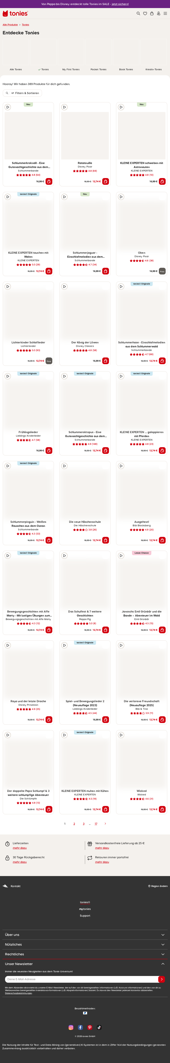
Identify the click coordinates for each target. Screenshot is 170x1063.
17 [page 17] (96, 823)
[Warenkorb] (152, 13)
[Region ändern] (158, 886)
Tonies (25, 24)
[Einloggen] (159, 13)
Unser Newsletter (85, 964)
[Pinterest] (90, 1027)
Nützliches (85, 944)
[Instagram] (71, 1027)
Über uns (85, 935)
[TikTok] (98, 1027)
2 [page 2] (74, 823)
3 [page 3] (83, 823)
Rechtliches (85, 954)
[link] (16, 52)
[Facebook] (80, 1027)
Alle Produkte (10, 24)
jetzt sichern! (120, 4)
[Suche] (138, 13)
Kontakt (11, 886)
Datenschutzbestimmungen (18, 993)
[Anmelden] (161, 979)
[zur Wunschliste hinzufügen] (49, 107)
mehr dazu (20, 848)
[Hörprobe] (7, 107)
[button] (145, 13)
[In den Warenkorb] (49, 181)
